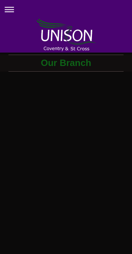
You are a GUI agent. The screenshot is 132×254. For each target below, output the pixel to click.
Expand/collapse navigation (66, 9)
